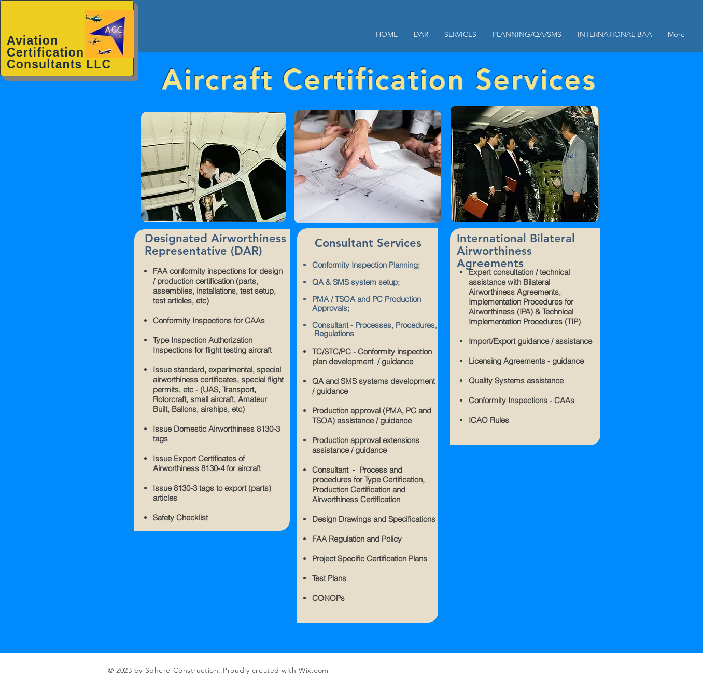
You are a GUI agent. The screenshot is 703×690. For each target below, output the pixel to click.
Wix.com (314, 670)
